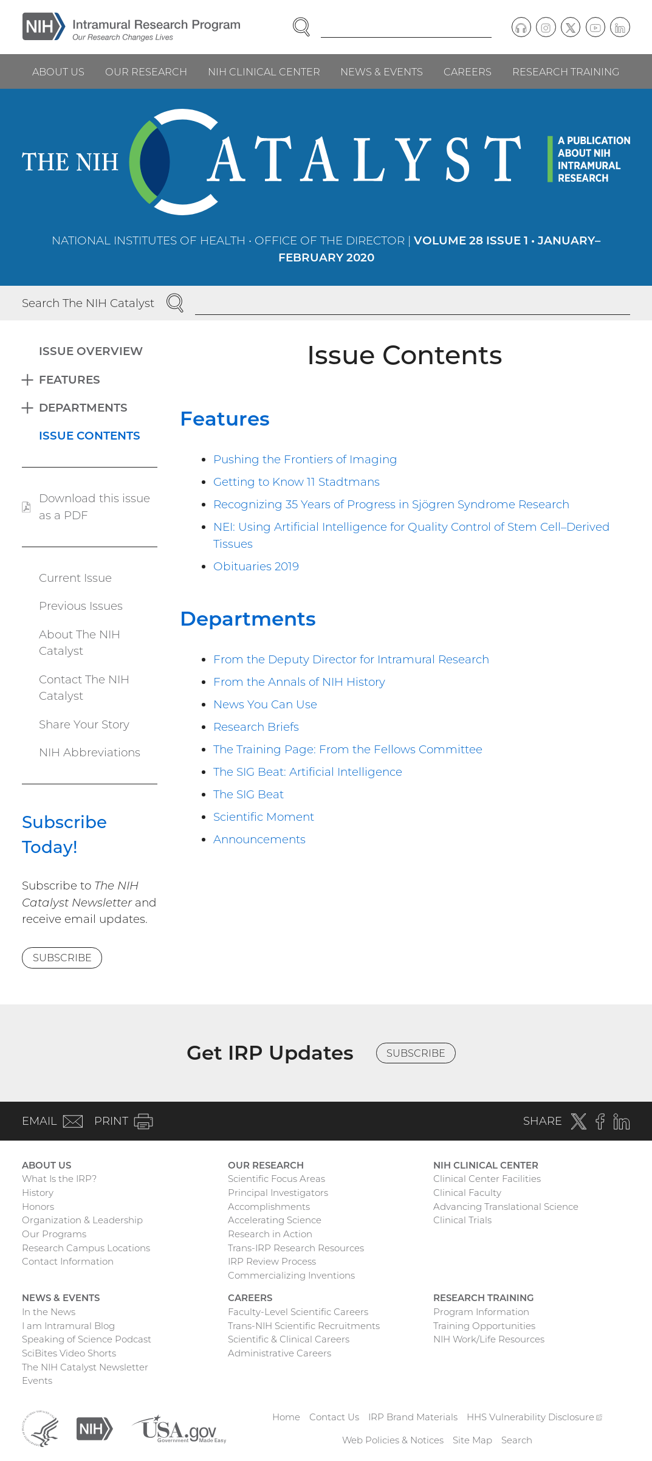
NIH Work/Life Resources (488, 1339)
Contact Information (68, 1261)
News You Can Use (265, 704)
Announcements (259, 839)
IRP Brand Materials (413, 1417)
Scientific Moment (263, 817)
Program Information (481, 1312)
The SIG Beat (248, 794)
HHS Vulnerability (535, 1417)
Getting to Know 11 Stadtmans (296, 482)
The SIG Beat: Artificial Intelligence (307, 772)
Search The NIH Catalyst (88, 303)
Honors (38, 1206)
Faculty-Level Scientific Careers (298, 1312)
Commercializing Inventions (291, 1275)
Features (225, 418)
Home (286, 1417)
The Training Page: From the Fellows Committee (347, 749)
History (37, 1192)
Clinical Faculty (467, 1192)
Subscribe (62, 958)
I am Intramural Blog (68, 1325)
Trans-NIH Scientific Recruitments (304, 1325)
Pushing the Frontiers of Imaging (305, 459)
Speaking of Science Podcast (86, 1339)
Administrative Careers (279, 1353)
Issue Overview (91, 351)
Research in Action (270, 1234)
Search (516, 1440)
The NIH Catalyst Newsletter (85, 1367)
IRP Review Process (272, 1261)
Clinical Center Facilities (487, 1178)
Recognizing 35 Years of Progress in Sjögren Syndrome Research (391, 504)
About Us (58, 72)
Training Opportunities (484, 1325)
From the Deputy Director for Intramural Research (351, 659)
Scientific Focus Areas (276, 1178)
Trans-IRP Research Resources (296, 1248)
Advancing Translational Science (505, 1206)
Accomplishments (269, 1206)
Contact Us (334, 1417)
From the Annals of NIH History (299, 682)
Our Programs (54, 1234)
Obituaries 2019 (256, 566)
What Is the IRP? (59, 1178)
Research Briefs (256, 727)
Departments (248, 618)
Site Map (472, 1440)
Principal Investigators (278, 1192)
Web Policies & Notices (393, 1440)
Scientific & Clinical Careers (288, 1339)
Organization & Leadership (82, 1220)
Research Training (566, 72)
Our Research (146, 72)
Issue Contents (89, 436)
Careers (468, 72)
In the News (48, 1312)
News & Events (381, 72)
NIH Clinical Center (264, 72)
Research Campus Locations (86, 1248)
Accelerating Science (274, 1220)
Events (37, 1380)
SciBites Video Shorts (69, 1353)
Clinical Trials (462, 1220)
